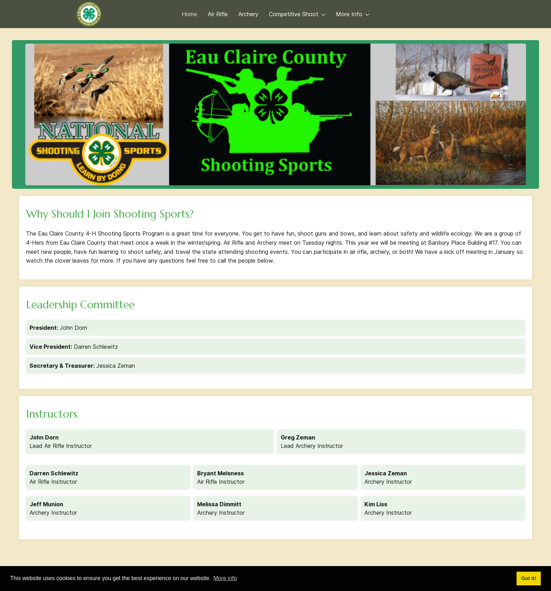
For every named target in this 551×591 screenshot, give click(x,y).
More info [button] (225, 578)
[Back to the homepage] (89, 14)
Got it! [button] (528, 578)
